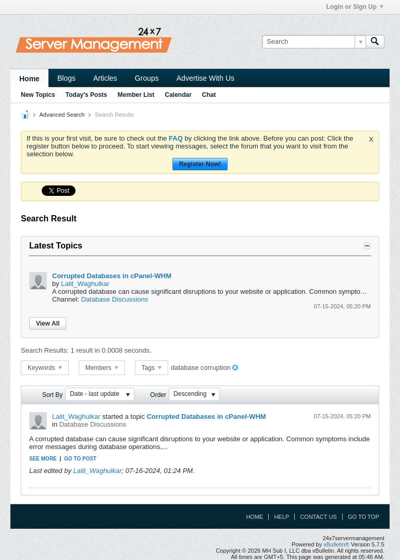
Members (101, 367)
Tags (152, 367)
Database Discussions (114, 299)
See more (43, 459)
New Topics (38, 94)
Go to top (363, 517)
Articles (105, 78)
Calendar (178, 94)
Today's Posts (86, 94)
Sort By (52, 395)
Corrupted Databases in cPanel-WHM (111, 276)
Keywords (45, 367)
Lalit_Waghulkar (85, 284)
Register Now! (200, 164)
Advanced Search (61, 114)
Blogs (66, 78)
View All (47, 323)
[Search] (314, 41)
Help (281, 517)
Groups (147, 78)
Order (158, 395)
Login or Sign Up (354, 6)
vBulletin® (336, 544)
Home (29, 78)
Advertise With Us (205, 78)
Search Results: (45, 350)
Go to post (80, 459)
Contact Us (318, 517)
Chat (209, 94)
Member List (136, 94)
